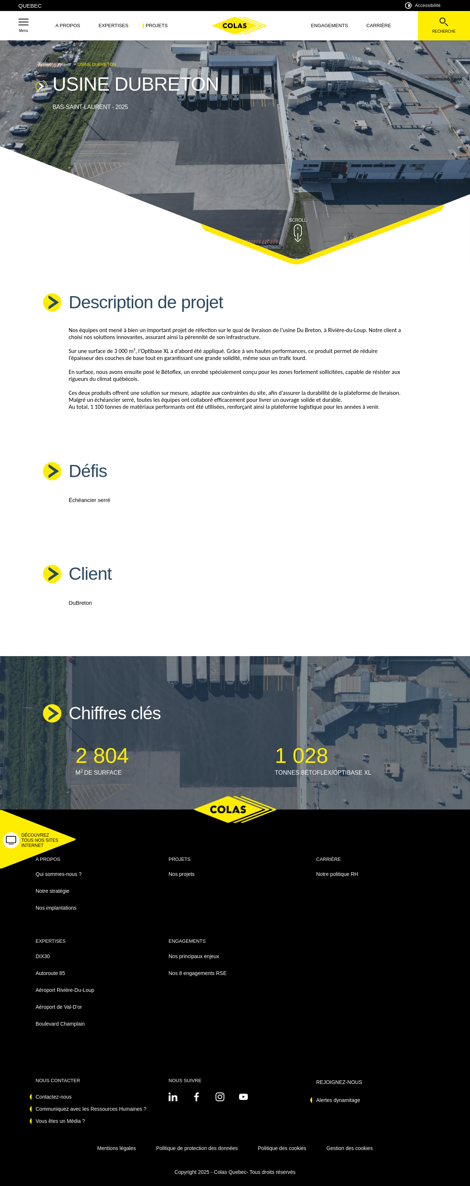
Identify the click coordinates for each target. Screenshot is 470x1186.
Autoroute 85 (50, 973)
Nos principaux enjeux (194, 956)
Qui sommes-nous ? (59, 874)
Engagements (329, 25)
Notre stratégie (52, 891)
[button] (23, 26)
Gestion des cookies (349, 1148)
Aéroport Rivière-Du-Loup (65, 990)
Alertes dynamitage (338, 1100)
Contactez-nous (54, 1097)
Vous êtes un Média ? (60, 1121)
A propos (67, 25)
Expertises (113, 25)
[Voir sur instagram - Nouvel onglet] (220, 1096)
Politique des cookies (282, 1148)
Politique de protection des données (197, 1148)
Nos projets (182, 874)
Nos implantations (56, 908)
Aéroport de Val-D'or (59, 1007)
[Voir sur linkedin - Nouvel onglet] (173, 1096)
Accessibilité (423, 5)
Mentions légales (116, 1148)
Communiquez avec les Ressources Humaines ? (91, 1109)
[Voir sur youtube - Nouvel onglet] (243, 1096)
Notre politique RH (337, 874)
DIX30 (43, 956)
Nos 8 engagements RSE (198, 973)
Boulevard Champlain (60, 1024)
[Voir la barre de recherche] (444, 25)
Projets (157, 25)
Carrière (378, 25)
